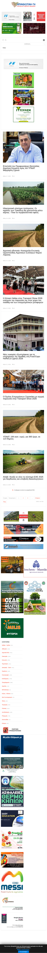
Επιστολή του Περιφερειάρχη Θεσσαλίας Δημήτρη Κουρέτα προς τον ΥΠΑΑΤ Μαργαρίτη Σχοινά (21, 168)
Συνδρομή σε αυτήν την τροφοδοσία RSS (24, 490)
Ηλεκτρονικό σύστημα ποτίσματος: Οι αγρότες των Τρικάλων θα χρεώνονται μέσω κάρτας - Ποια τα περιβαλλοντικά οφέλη (23, 210)
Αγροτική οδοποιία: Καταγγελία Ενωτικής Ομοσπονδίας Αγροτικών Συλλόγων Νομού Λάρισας (22, 252)
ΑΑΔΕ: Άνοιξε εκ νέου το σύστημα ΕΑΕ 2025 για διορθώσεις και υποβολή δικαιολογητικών (23, 478)
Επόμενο (37, 498)
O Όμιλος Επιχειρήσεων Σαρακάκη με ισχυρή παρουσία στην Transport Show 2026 (23, 397)
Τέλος (4, 501)
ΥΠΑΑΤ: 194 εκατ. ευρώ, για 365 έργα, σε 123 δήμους (21, 438)
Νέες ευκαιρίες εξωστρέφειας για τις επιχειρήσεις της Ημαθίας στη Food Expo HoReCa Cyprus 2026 (21, 356)
